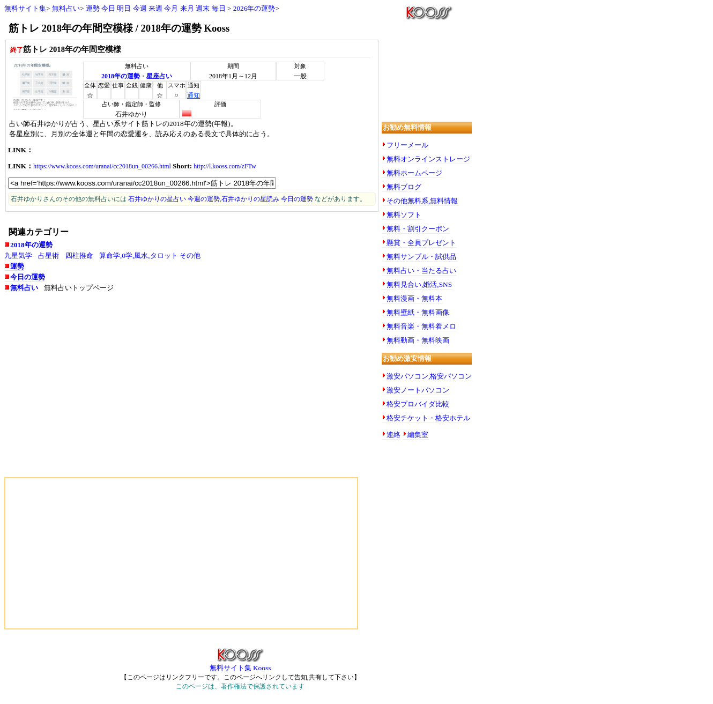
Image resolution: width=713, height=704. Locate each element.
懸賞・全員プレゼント (421, 243)
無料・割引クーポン (418, 229)
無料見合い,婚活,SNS (419, 284)
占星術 (48, 255)
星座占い (159, 76)
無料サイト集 (25, 8)
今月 (171, 8)
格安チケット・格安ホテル (428, 418)
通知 (193, 95)
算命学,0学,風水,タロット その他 (149, 255)
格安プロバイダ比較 (418, 404)
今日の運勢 (27, 277)
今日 (108, 8)
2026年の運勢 (254, 8)
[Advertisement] (111, 385)
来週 (155, 8)
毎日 (219, 8)
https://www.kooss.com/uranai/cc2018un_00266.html (102, 166)
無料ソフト (404, 215)
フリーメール (407, 145)
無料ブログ (404, 187)
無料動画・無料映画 (418, 340)
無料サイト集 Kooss (240, 664)
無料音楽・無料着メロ (421, 326)
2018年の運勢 (120, 76)
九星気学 (18, 255)
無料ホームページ (414, 173)
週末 (203, 8)
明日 (124, 8)
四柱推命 (79, 255)
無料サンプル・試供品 (421, 257)
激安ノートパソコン (418, 390)
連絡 (393, 435)
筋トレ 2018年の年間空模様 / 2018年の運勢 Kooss (119, 28)
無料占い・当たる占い (421, 270)
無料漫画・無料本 (414, 298)
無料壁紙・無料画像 (418, 312)
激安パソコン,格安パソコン (429, 376)
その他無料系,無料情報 (422, 201)
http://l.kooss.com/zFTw (225, 166)
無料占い (66, 8)
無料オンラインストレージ (428, 159)
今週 (140, 8)
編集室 (417, 435)
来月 (187, 8)
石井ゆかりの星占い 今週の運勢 (174, 199)
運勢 (93, 8)
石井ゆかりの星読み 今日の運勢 (267, 199)
